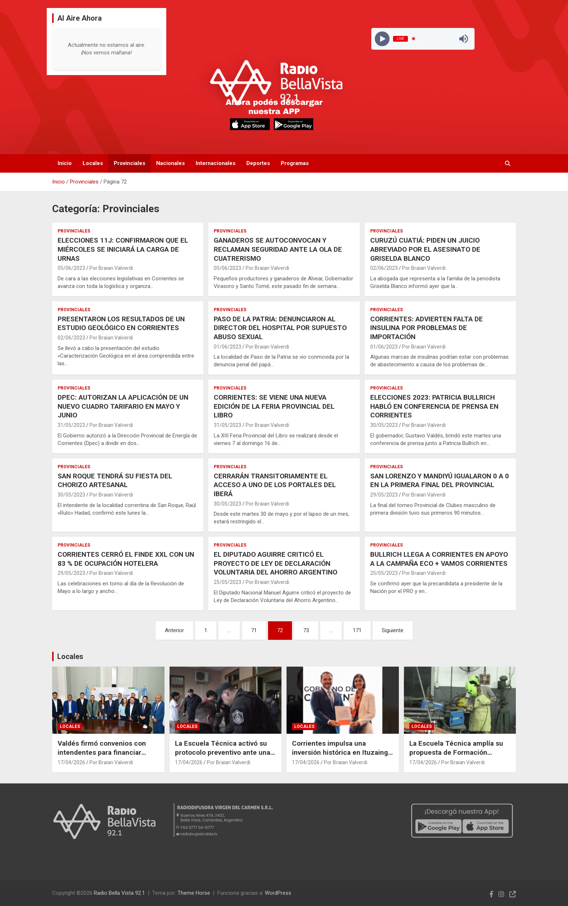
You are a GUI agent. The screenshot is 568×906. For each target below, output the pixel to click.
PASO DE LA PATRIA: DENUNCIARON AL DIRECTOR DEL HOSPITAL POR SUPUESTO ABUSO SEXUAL (280, 328)
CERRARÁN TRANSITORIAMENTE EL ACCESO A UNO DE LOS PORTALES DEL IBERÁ (275, 485)
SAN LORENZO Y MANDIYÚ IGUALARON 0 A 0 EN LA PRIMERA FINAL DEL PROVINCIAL (439, 480)
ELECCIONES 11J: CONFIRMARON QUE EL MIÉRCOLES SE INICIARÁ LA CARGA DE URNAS (123, 249)
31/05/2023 (71, 425)
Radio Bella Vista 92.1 (119, 893)
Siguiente (393, 630)
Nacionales (170, 163)
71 (254, 630)
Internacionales (215, 163)
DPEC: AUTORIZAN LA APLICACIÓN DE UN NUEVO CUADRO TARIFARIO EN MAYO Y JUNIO (123, 406)
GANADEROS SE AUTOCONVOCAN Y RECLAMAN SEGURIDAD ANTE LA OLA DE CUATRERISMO (278, 249)
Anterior (174, 630)
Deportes (258, 163)
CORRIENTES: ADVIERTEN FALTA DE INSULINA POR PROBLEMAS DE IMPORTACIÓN (426, 328)
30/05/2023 (384, 425)
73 (306, 630)
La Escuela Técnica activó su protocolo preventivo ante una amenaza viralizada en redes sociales (222, 756)
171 (357, 630)
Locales (93, 163)
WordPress (278, 893)
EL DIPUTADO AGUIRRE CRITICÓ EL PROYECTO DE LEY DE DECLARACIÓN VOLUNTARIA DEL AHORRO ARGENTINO (275, 563)
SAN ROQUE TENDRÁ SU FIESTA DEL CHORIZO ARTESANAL (115, 480)
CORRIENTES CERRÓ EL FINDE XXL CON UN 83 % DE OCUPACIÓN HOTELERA (126, 559)
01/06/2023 (227, 347)
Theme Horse (194, 893)
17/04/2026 (71, 762)
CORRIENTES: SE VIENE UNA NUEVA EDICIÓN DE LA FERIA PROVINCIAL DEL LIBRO (274, 406)
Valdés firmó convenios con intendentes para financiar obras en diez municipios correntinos (102, 756)
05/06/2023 (71, 268)
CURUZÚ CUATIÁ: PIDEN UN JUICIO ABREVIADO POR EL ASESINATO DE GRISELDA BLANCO (425, 249)
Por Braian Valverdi (111, 268)
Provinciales (129, 163)
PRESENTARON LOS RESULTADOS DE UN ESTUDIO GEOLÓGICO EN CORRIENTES (121, 323)
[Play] (382, 38)
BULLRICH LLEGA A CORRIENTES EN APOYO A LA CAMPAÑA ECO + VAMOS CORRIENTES (439, 559)
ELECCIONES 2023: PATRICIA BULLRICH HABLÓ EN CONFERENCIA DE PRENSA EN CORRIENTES (434, 406)
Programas (295, 163)
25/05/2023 (227, 582)
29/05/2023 (384, 495)
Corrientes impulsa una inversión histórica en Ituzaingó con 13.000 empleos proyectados (342, 756)
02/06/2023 (384, 268)
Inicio (65, 163)
